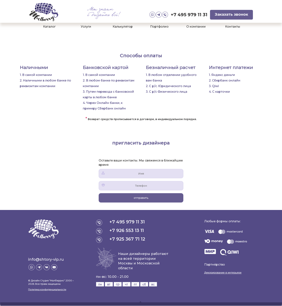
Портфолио (159, 26)
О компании (196, 26)
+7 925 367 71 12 (127, 238)
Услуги (86, 26)
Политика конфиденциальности (47, 289)
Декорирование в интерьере (224, 272)
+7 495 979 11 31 (189, 14)
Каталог (49, 26)
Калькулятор (123, 26)
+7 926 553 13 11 (126, 230)
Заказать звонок (231, 14)
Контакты (232, 26)
